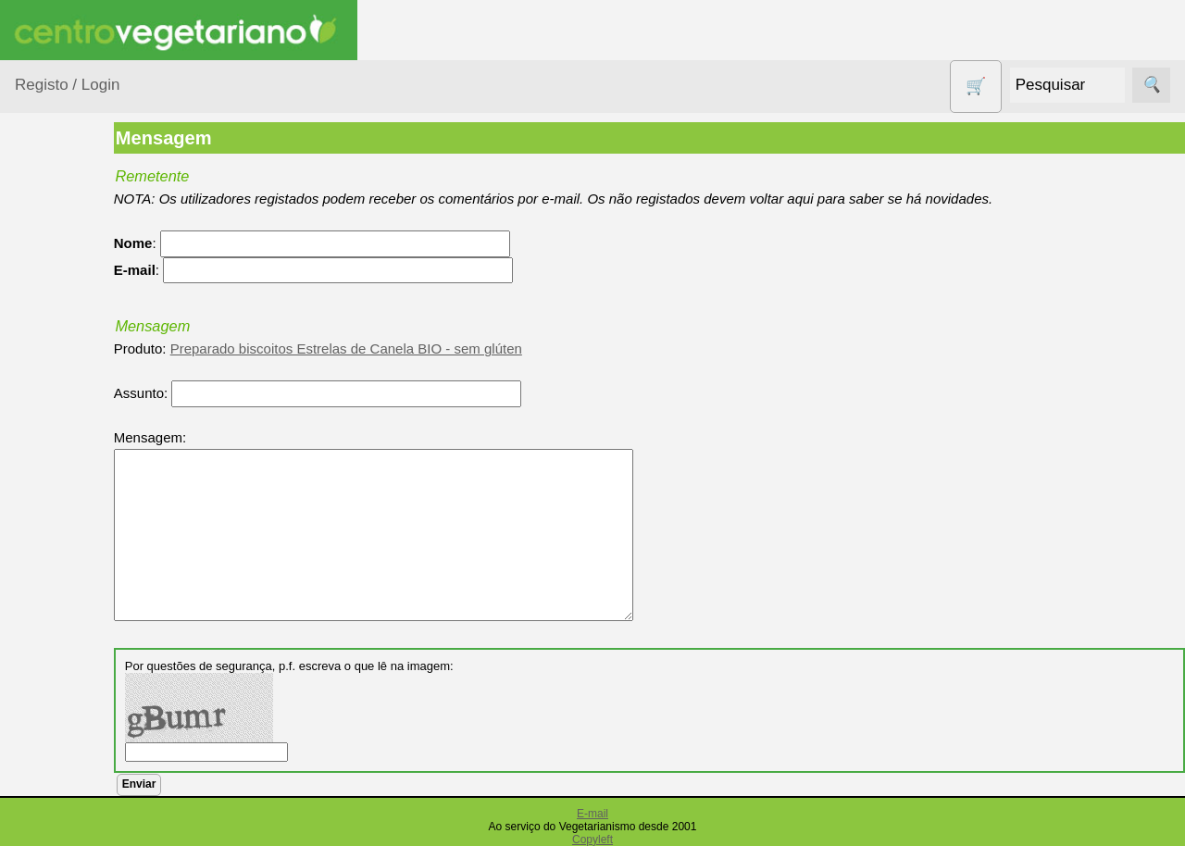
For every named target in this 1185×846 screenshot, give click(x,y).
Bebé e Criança (84, 354)
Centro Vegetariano (74, 435)
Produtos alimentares (73, 711)
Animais (61, 318)
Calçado (62, 389)
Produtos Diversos (65, 768)
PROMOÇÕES (83, 814)
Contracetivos (79, 482)
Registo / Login (67, 84)
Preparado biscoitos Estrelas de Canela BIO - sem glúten (417, 348)
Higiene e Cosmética (70, 620)
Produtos (42, 235)
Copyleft (592, 839)
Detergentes (75, 517)
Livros (55, 666)
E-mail (592, 813)
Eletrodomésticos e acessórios (90, 563)
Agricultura (70, 283)
